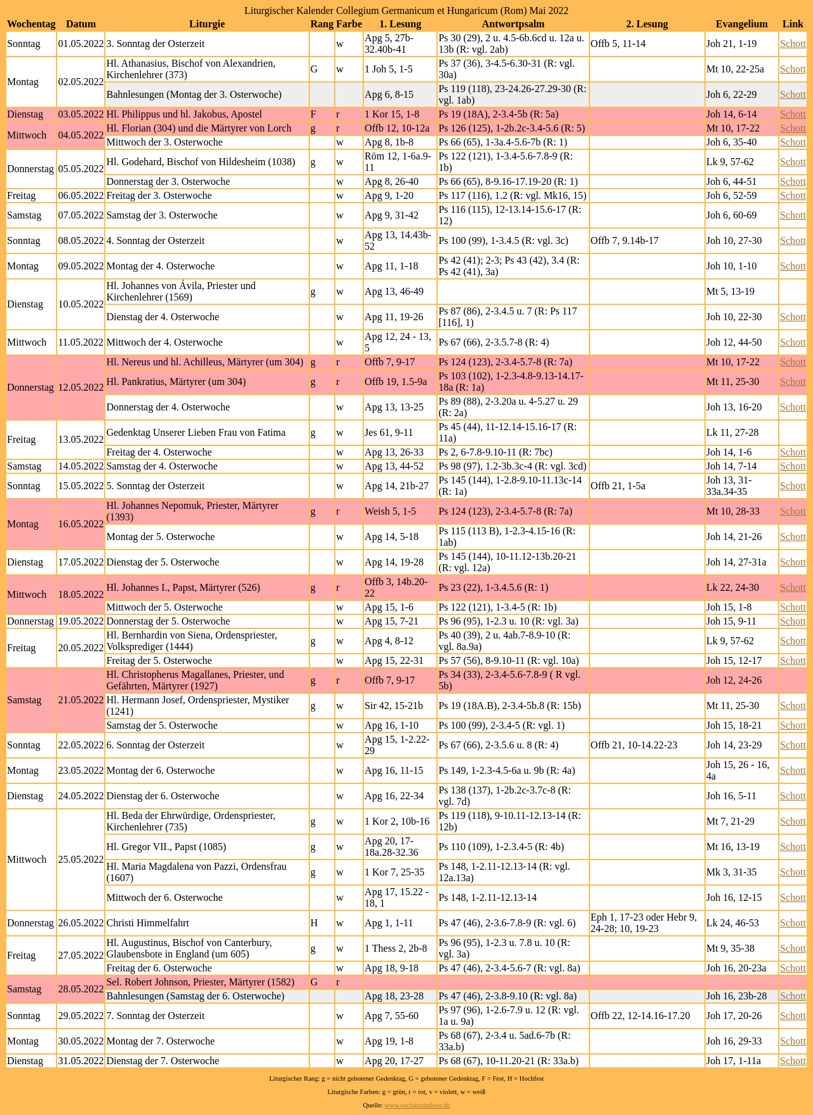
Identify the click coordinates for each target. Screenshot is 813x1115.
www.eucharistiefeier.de (417, 1105)
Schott (793, 43)
